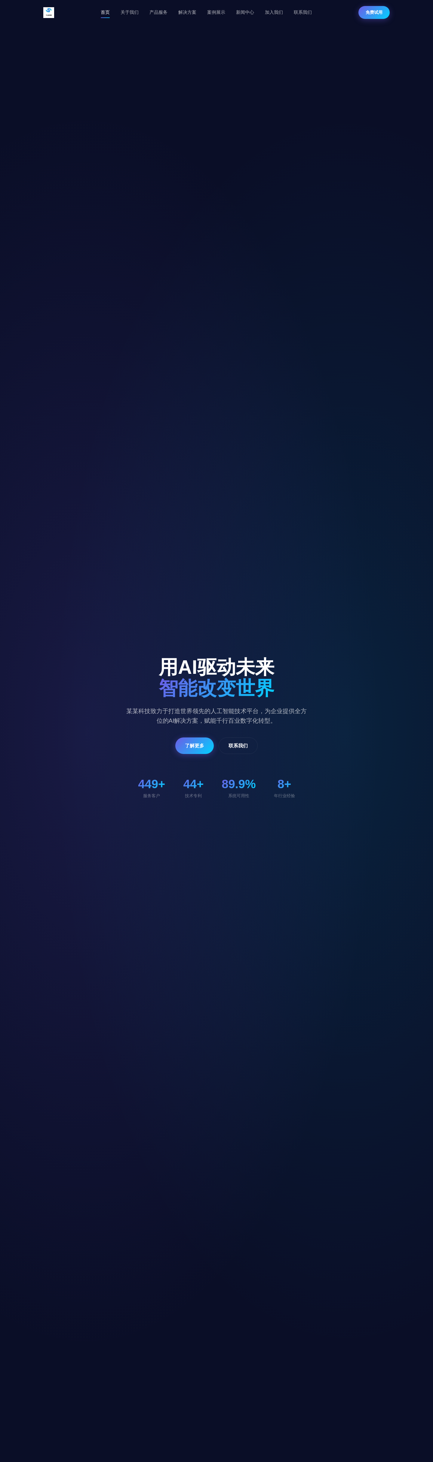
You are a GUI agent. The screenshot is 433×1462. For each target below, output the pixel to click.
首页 (105, 12)
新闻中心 (245, 12)
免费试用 (374, 12)
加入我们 (274, 12)
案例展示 (216, 12)
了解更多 (194, 745)
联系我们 (303, 12)
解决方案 (187, 12)
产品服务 (158, 12)
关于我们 (130, 12)
